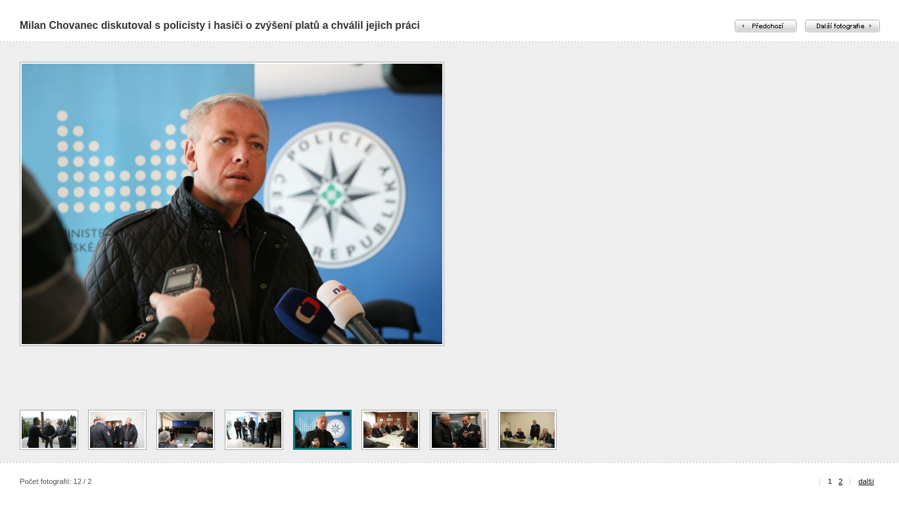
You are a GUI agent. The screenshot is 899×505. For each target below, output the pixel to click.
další (866, 481)
